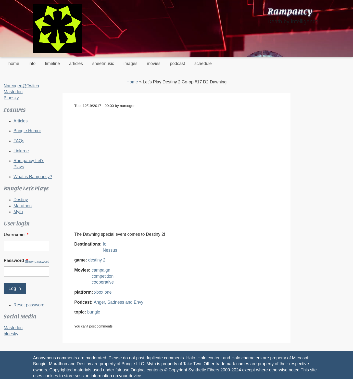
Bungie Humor (27, 130)
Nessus (110, 250)
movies (154, 63)
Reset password (28, 304)
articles (76, 63)
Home (132, 81)
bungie (93, 312)
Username (16, 234)
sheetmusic (103, 63)
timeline (52, 63)
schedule (203, 63)
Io (104, 244)
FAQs (18, 140)
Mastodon (13, 91)
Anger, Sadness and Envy (118, 302)
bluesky (11, 333)
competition (102, 276)
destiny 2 (96, 260)
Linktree (21, 150)
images (131, 63)
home (13, 63)
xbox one (103, 292)
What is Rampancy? (32, 176)
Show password (37, 261)
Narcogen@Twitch (21, 85)
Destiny (20, 199)
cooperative (102, 282)
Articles (20, 120)
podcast (177, 63)
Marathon (22, 205)
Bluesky (11, 97)
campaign (100, 270)
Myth (18, 211)
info (32, 63)
